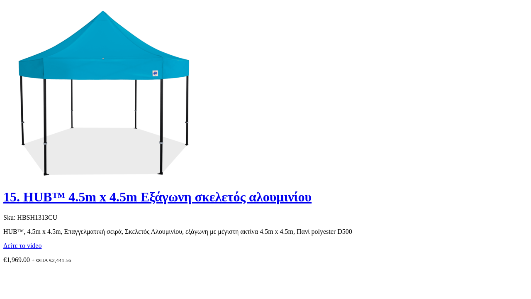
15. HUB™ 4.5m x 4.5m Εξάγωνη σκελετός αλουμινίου (157, 196)
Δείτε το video (22, 245)
